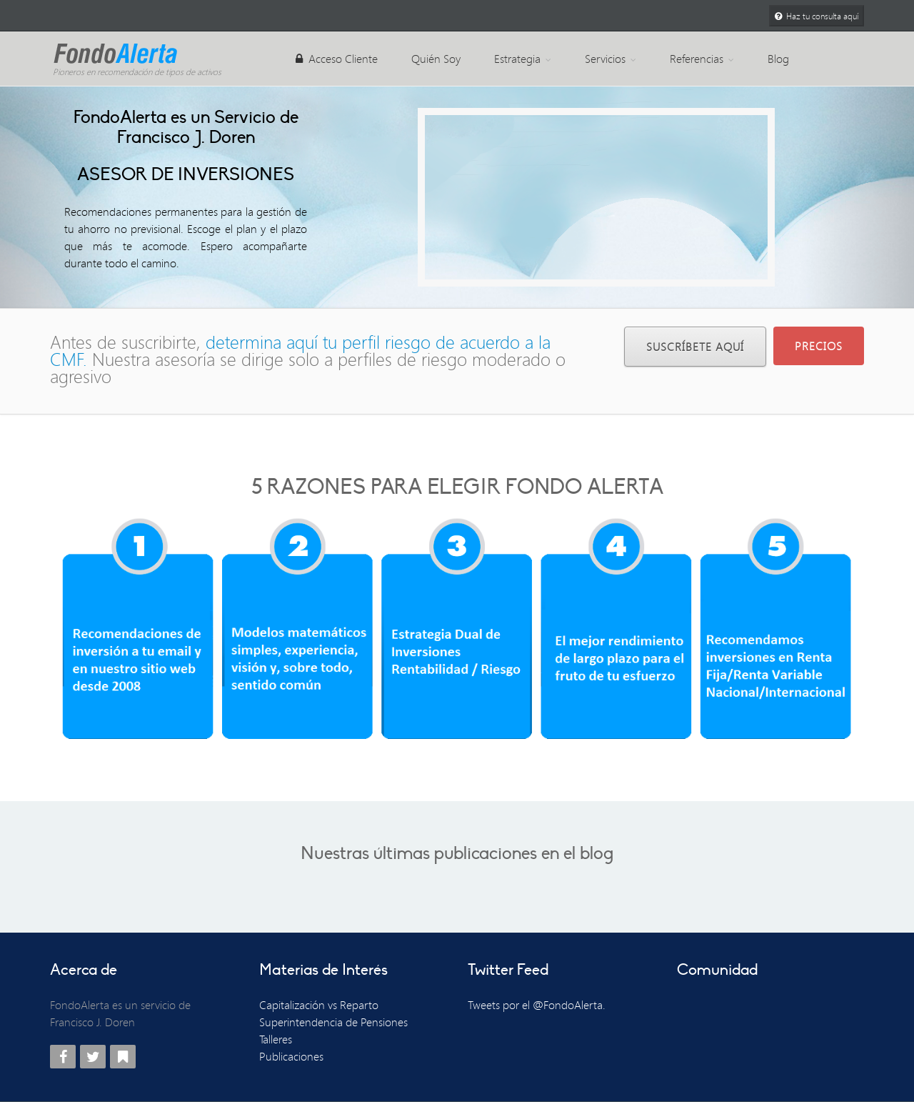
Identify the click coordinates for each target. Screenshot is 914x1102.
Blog (778, 58)
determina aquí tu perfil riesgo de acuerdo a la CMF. (300, 350)
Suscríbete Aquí (695, 346)
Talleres (275, 1039)
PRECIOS (819, 346)
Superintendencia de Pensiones (333, 1022)
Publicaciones (291, 1056)
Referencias (702, 58)
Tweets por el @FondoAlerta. (537, 1005)
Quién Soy (436, 58)
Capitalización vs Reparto (318, 1005)
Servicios (610, 58)
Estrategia (522, 58)
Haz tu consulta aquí (816, 15)
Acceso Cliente (337, 58)
